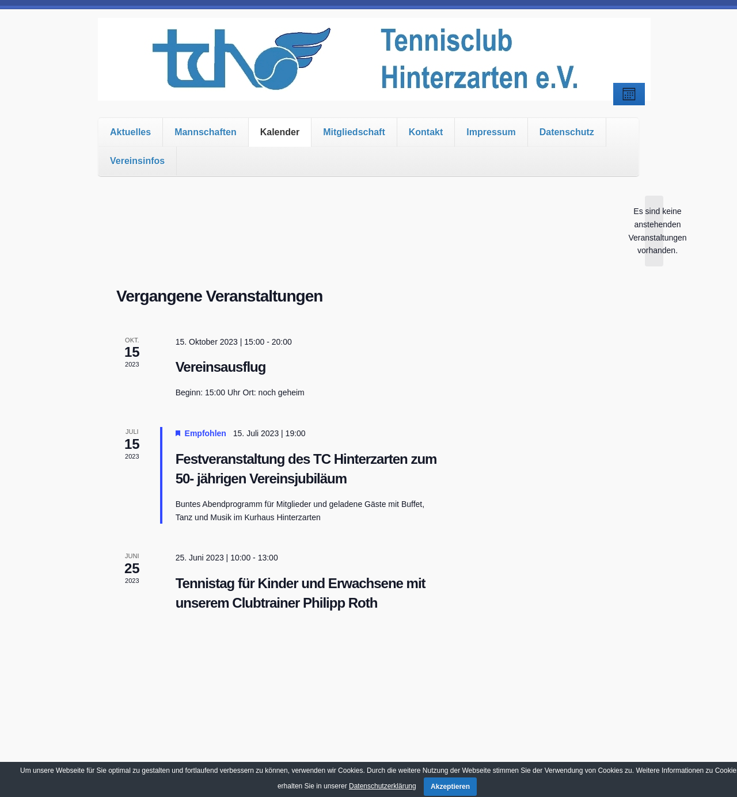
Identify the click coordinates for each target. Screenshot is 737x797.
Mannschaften (205, 132)
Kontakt (426, 132)
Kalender (279, 132)
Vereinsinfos (137, 161)
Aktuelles (130, 132)
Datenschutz (567, 132)
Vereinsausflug (221, 367)
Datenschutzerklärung (382, 786)
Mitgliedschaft (354, 132)
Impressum (490, 132)
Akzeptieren (450, 787)
